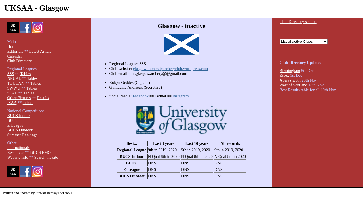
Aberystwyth (290, 80)
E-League (15, 125)
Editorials (15, 51)
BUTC (12, 120)
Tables (25, 73)
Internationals (18, 147)
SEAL (12, 93)
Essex (284, 75)
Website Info (17, 157)
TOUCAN (15, 83)
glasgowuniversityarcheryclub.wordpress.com (170, 68)
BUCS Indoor (18, 115)
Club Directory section (298, 21)
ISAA (12, 102)
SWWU (13, 88)
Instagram (180, 96)
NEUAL (14, 78)
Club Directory (19, 61)
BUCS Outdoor (20, 130)
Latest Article (40, 51)
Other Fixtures (19, 97)
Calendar (14, 56)
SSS (10, 73)
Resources (15, 152)
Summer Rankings (22, 135)
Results (43, 97)
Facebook (141, 96)
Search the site (46, 157)
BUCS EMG (40, 152)
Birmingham (290, 70)
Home (12, 46)
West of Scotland (293, 85)
